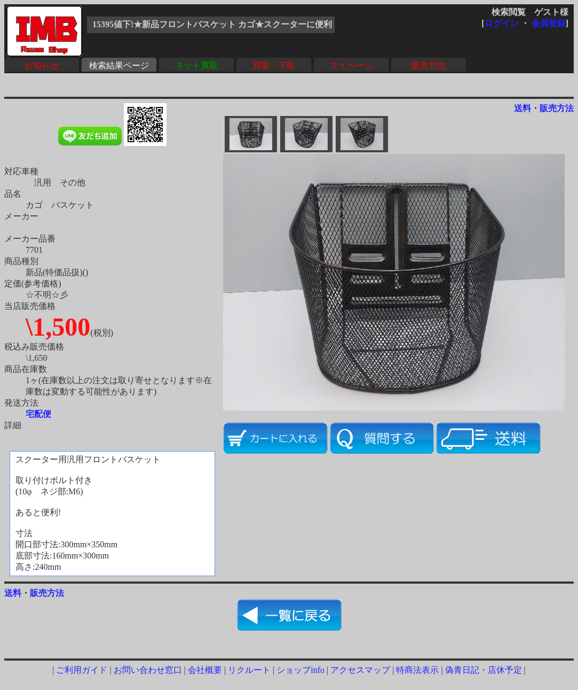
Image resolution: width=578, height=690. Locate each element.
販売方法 (428, 65)
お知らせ (42, 65)
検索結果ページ (119, 65)
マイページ (351, 65)
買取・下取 (273, 65)
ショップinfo (300, 670)
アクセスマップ (360, 670)
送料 (522, 108)
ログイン (502, 23)
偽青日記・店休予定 (483, 670)
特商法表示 (417, 670)
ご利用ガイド (81, 670)
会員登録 (549, 23)
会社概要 (205, 670)
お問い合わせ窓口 (148, 670)
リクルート (249, 670)
